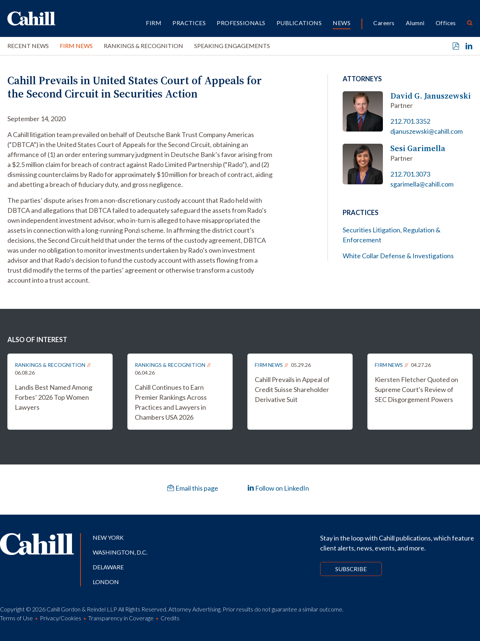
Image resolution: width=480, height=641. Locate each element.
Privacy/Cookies (60, 617)
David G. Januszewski (430, 95)
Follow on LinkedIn (278, 488)
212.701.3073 (410, 174)
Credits (170, 617)
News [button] (341, 22)
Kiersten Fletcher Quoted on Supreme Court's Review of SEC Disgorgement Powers (416, 389)
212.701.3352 (410, 121)
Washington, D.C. (120, 552)
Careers (383, 22)
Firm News (76, 45)
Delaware (108, 566)
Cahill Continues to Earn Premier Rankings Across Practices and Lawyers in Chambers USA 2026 (171, 402)
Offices (446, 22)
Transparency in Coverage (121, 617)
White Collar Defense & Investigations (398, 256)
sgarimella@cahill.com (421, 184)
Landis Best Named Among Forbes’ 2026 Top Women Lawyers (53, 397)
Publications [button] (299, 22)
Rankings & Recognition (143, 45)
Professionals (241, 22)
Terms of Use (16, 617)
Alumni (415, 22)
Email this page (192, 488)
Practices (189, 22)
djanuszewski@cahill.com (426, 131)
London (106, 581)
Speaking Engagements (232, 45)
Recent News (28, 45)
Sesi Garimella (417, 148)
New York (108, 537)
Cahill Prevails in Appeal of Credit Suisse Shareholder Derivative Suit (292, 389)
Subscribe (351, 568)
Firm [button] (153, 22)
